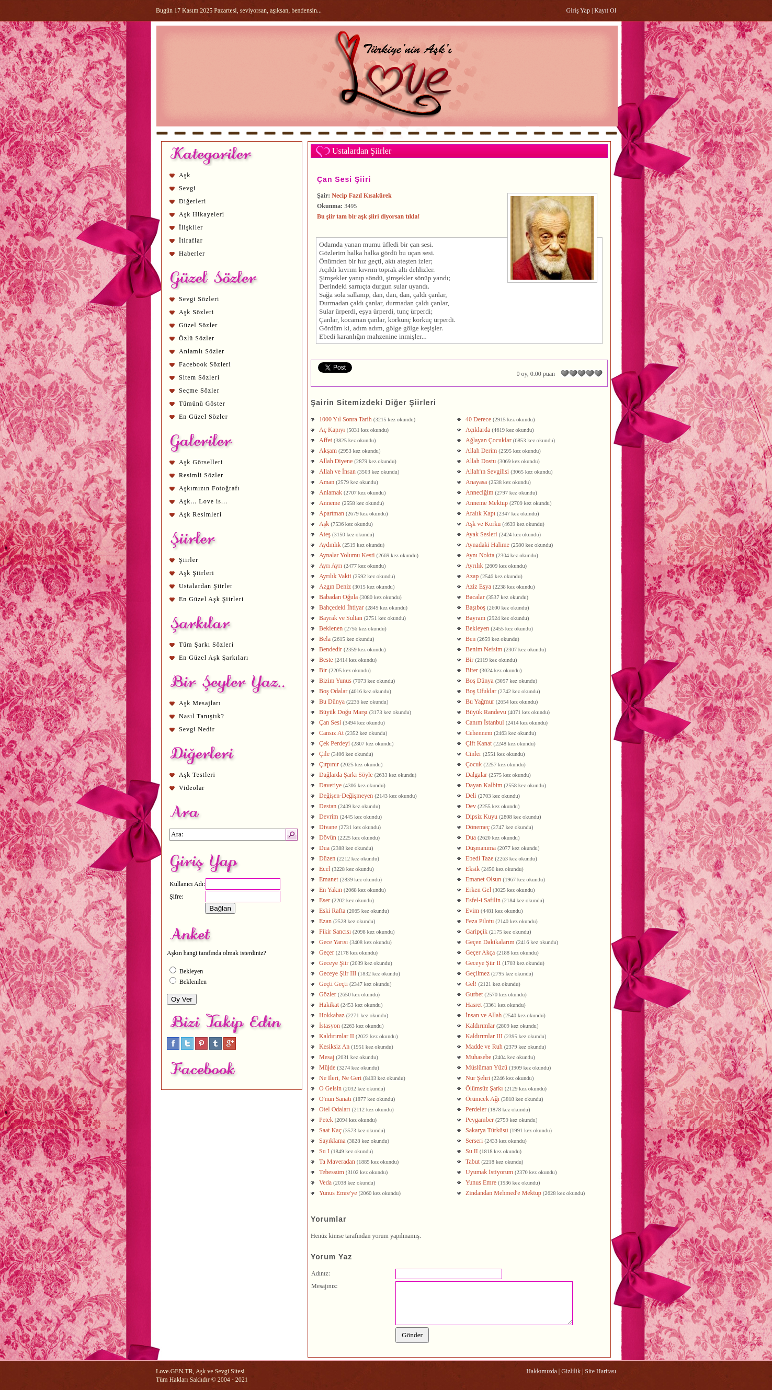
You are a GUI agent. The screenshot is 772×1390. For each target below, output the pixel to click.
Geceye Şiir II (483, 963)
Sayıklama (332, 1140)
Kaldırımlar (480, 1025)
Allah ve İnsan (337, 471)
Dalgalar (476, 774)
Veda (325, 1182)
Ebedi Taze (479, 858)
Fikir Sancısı (335, 931)
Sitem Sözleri (199, 377)
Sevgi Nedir (197, 729)
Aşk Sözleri (196, 312)
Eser (324, 900)
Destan (327, 806)
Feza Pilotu (480, 921)
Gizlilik (571, 1371)
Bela (325, 638)
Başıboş (475, 607)
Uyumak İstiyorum (489, 1172)
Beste (326, 659)
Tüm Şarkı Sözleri (206, 644)
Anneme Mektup (487, 503)
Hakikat (329, 1004)
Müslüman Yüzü (486, 1067)
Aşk (184, 175)
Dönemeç (478, 827)
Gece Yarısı (333, 942)
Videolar (192, 787)
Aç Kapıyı (332, 429)
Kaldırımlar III (484, 1036)
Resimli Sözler (201, 475)
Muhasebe (478, 1057)
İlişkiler (191, 227)
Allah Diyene (336, 461)
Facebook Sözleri (205, 364)
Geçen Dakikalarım (490, 942)
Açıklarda (478, 429)
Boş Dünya (480, 680)
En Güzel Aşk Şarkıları (213, 657)
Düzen (327, 858)
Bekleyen (477, 628)
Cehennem (479, 733)
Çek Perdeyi (334, 743)
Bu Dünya (332, 701)
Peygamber (480, 1119)
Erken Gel (478, 889)
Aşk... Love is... (203, 501)
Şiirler (188, 560)
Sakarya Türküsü (487, 1130)
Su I (324, 1151)
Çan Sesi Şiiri (344, 179)
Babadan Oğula (338, 597)
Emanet (328, 879)
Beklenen (331, 628)
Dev (471, 806)
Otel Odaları (334, 1109)
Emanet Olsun (483, 879)
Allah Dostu (481, 461)
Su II (472, 1151)
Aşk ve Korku (483, 523)
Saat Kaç (330, 1130)
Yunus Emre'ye (338, 1193)
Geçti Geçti (333, 983)
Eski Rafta (332, 910)
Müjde (327, 1067)
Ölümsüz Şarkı (484, 1088)
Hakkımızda (541, 1371)
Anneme (329, 503)
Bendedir (330, 649)
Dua (471, 837)
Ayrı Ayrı (330, 565)
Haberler (192, 253)
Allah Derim (481, 450)
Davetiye (330, 785)
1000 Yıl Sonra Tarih (345, 419)
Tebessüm (331, 1172)
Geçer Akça (480, 952)
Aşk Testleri (197, 774)
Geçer (326, 952)
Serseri (474, 1140)
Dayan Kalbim (484, 785)
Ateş (325, 534)
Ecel (324, 868)
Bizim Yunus (335, 680)
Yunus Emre (481, 1182)
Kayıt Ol (605, 10)
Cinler (473, 753)
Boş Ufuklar (481, 691)
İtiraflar (191, 240)
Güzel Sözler (198, 325)
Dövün (327, 837)
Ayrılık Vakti (335, 576)
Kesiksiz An (334, 1046)
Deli (471, 795)
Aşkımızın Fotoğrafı (209, 488)
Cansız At (331, 733)
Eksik (473, 868)
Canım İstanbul (485, 722)
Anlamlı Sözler (201, 351)
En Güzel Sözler (203, 416)
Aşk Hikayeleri (201, 214)
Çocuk (474, 764)
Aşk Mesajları (200, 703)
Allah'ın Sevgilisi (487, 471)
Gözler (327, 994)
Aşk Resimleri (200, 514)
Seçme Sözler (199, 390)
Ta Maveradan (337, 1161)
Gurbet (474, 994)
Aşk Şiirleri (196, 573)
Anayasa (476, 482)
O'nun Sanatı (335, 1098)
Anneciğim (479, 492)
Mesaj (326, 1057)
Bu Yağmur (480, 701)
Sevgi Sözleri (199, 299)
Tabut (473, 1161)
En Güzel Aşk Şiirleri (211, 599)
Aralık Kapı (480, 513)
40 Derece (478, 419)
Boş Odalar (333, 691)
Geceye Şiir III (337, 973)
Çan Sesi (330, 722)
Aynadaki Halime (487, 544)
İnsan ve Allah (484, 1015)
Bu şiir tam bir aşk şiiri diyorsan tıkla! (368, 216)
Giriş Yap (578, 10)
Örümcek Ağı (482, 1098)
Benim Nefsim (484, 649)
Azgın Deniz (335, 586)
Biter (472, 670)
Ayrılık (474, 565)
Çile (324, 753)
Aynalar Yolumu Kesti (347, 555)
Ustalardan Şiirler (206, 586)
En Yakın (330, 889)
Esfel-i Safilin (483, 900)
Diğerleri (192, 201)
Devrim (328, 816)
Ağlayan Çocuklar (489, 440)
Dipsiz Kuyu (481, 816)
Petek (326, 1119)
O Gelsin (330, 1088)
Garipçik (476, 931)
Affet (325, 440)
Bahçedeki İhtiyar (341, 607)
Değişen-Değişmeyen (346, 795)
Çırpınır (329, 764)
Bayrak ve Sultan (340, 618)
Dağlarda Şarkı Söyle (346, 774)
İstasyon (329, 1025)
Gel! (471, 983)
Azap (472, 576)
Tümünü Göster (202, 403)
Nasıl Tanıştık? (201, 716)
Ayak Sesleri (481, 534)
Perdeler (476, 1109)
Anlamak (330, 492)
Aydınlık (330, 544)
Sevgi (187, 188)
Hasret (474, 1004)
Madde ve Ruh (484, 1046)
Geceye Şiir (333, 963)
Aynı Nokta (480, 555)
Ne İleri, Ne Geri (340, 1078)
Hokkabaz (332, 1015)
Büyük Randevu (486, 712)
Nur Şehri (478, 1078)
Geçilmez (478, 973)
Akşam (328, 450)
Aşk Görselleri (201, 462)
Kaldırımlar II (336, 1036)
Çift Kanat (479, 743)
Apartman (331, 513)
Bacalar (475, 597)
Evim (472, 910)
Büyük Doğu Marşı (343, 712)
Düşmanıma (481, 848)
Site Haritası (600, 1371)
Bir (469, 659)
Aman (326, 482)
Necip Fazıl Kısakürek (361, 195)
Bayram (475, 618)
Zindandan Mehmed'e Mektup (503, 1193)
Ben (470, 638)
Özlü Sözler (196, 338)
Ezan (325, 921)
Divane (328, 827)
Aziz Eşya (478, 586)
